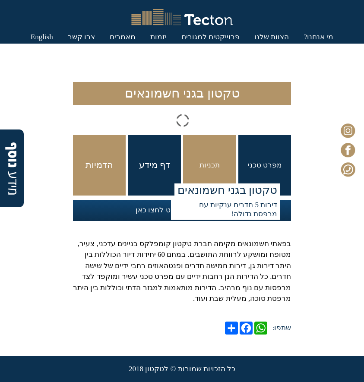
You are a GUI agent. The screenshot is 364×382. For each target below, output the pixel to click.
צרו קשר (62, 45)
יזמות (140, 45)
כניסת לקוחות (163, 67)
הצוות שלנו (253, 45)
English (211, 67)
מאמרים (104, 45)
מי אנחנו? (300, 45)
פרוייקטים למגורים (192, 45)
